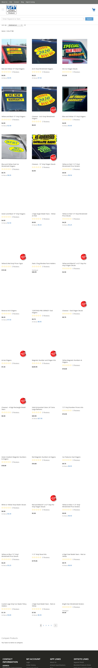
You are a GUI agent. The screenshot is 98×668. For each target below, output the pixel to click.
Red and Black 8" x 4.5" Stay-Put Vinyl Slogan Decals (43, 506)
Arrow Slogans (7, 360)
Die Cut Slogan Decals (70, 69)
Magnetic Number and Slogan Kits (44, 360)
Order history (31, 665)
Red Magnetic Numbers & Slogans (44, 457)
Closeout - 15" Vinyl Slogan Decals (43, 164)
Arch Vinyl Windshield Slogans (42, 69)
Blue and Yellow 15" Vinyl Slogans (74, 116)
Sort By (4, 25)
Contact (16, 2)
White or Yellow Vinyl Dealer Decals (14, 505)
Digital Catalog (30, 2)
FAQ (10, 2)
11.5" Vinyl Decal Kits (39, 554)
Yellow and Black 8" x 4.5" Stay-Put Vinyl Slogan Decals (74, 264)
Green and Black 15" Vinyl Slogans (13, 214)
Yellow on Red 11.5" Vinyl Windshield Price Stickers (71, 165)
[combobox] (43, 19)
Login (28, 662)
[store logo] (12, 9)
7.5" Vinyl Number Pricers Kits (72, 407)
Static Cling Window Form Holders (44, 263)
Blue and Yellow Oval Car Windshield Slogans (10, 165)
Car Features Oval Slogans (71, 457)
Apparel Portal (79, 662)
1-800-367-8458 (89, 9)
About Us (4, 2)
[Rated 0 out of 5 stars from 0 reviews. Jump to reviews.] (10, 71)
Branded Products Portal (82, 665)
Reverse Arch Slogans (9, 311)
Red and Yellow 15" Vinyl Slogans (13, 69)
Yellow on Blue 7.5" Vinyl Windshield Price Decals (10, 555)
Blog (22, 2)
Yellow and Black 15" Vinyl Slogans (13, 116)
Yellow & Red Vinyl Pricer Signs (12, 263)
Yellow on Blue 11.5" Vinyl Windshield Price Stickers (71, 506)
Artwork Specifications (57, 665)
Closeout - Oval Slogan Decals (72, 311)
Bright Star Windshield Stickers (73, 604)
